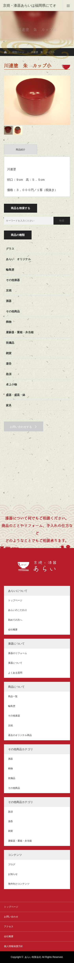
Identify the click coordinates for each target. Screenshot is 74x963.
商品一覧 (13, 696)
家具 (8, 405)
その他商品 (13, 311)
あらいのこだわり (17, 610)
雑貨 (8, 353)
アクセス (8, 926)
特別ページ (18, 52)
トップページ (15, 600)
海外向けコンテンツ (18, 883)
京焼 (8, 290)
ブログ (11, 864)
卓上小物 (11, 384)
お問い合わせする (21, 426)
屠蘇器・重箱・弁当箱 (20, 332)
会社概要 (13, 629)
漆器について (15, 663)
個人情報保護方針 (13, 946)
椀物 (8, 321)
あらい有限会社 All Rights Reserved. (44, 957)
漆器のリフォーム (17, 653)
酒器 (8, 300)
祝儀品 (10, 342)
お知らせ (13, 874)
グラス (10, 248)
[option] (37, 100)
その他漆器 (13, 280)
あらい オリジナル (18, 259)
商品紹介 (20, 149)
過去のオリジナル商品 (20, 735)
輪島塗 (10, 269)
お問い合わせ (11, 916)
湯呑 (8, 363)
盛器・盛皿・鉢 (15, 394)
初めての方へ (15, 620)
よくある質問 (15, 672)
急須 (8, 374)
